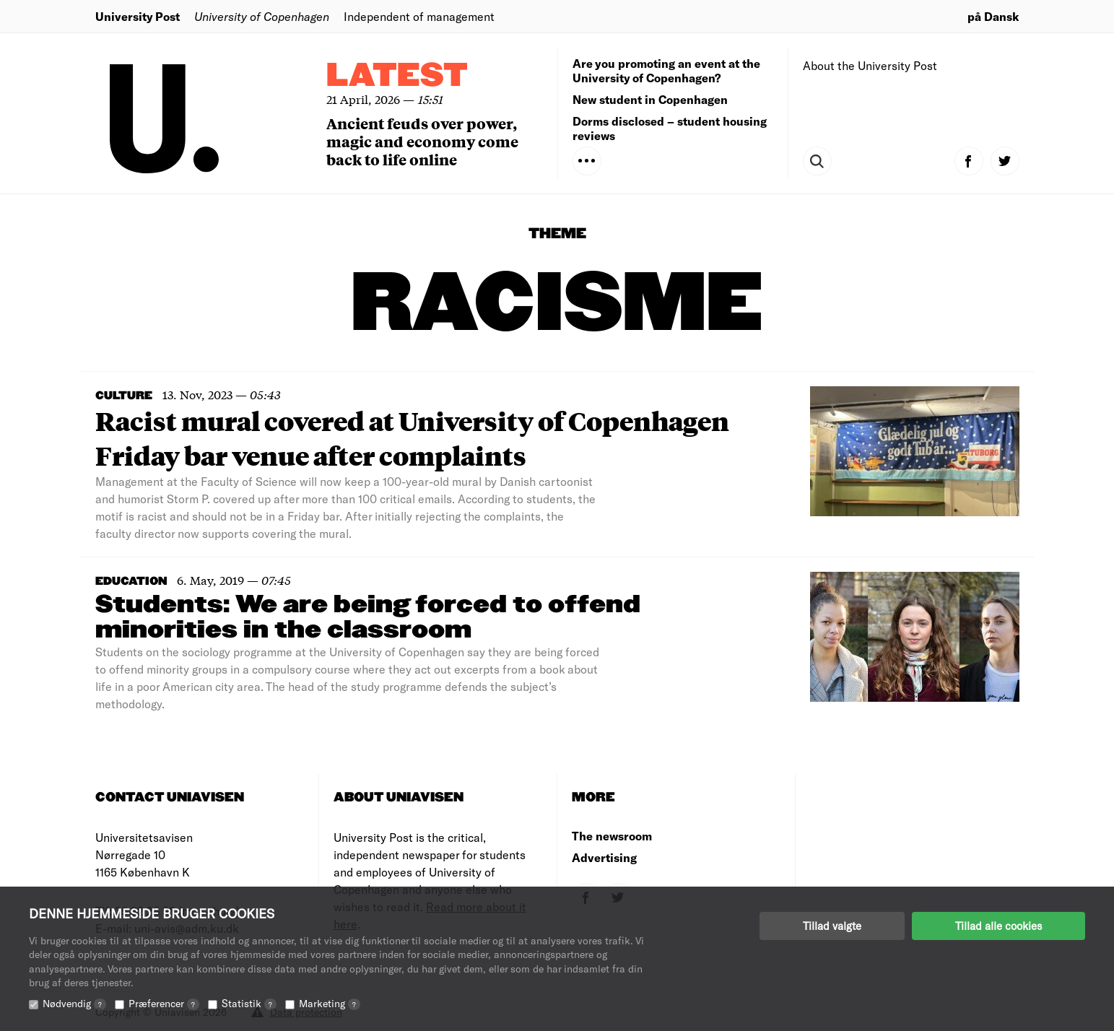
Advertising (604, 857)
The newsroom (612, 836)
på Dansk (993, 16)
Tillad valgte (832, 925)
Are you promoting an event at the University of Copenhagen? (666, 70)
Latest (397, 76)
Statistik (249, 1003)
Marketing (329, 1003)
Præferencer (164, 1003)
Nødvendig (74, 1003)
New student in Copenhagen (650, 99)
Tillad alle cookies (998, 925)
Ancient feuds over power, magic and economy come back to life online (422, 141)
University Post (137, 16)
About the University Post (870, 65)
